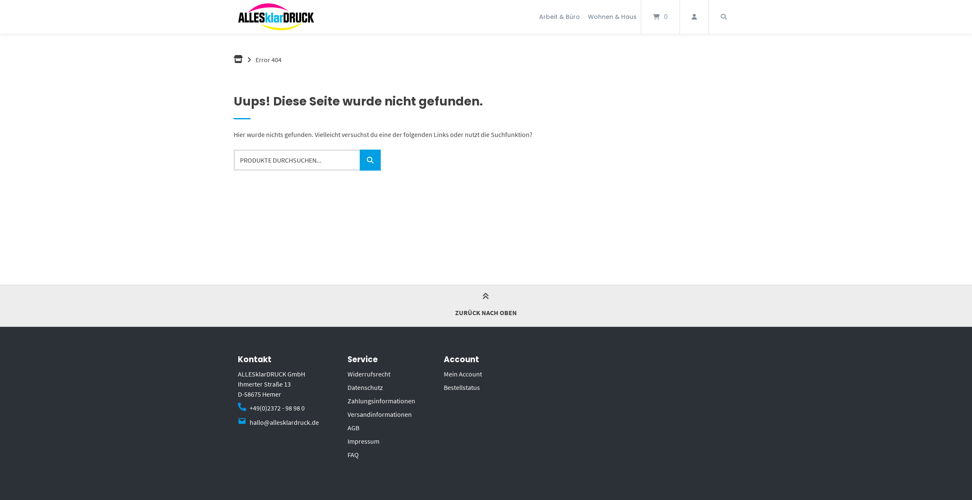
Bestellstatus (462, 387)
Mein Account (463, 374)
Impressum (363, 441)
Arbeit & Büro (559, 17)
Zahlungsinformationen (381, 401)
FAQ (353, 454)
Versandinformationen (380, 414)
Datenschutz (365, 387)
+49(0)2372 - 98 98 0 (277, 408)
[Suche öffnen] (723, 17)
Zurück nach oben (486, 305)
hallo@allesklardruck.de (284, 422)
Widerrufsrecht (369, 374)
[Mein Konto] (694, 17)
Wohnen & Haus (612, 17)
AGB (353, 428)
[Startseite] (276, 17)
